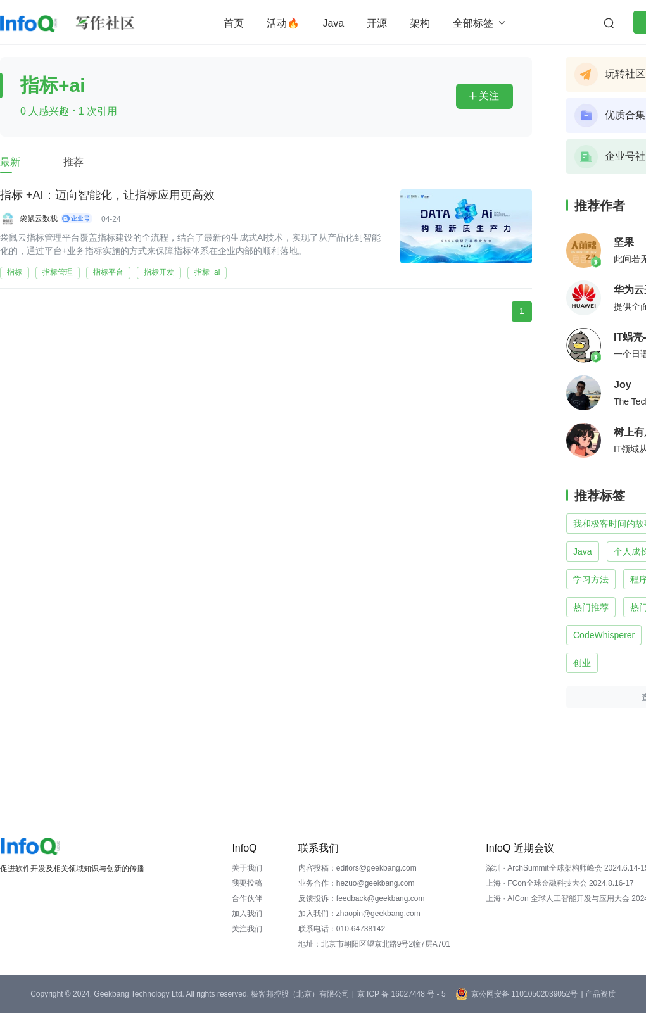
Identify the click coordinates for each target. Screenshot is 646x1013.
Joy (622, 384)
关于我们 (247, 868)
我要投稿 (247, 883)
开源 (377, 23)
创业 (582, 663)
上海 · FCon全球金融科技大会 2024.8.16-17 (559, 883)
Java (333, 23)
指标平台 (108, 272)
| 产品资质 (598, 994)
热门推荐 (591, 607)
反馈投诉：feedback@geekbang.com (361, 898)
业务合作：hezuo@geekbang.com (356, 883)
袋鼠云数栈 (39, 218)
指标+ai (207, 272)
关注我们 (247, 928)
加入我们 (247, 913)
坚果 (624, 242)
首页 (234, 23)
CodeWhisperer (604, 635)
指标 (14, 272)
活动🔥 (283, 23)
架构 (420, 23)
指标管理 (57, 272)
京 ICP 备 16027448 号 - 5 (401, 994)
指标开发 (159, 272)
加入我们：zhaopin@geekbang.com (359, 913)
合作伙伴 (247, 898)
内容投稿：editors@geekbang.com (357, 868)
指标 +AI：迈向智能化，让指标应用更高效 (107, 195)
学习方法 (591, 579)
